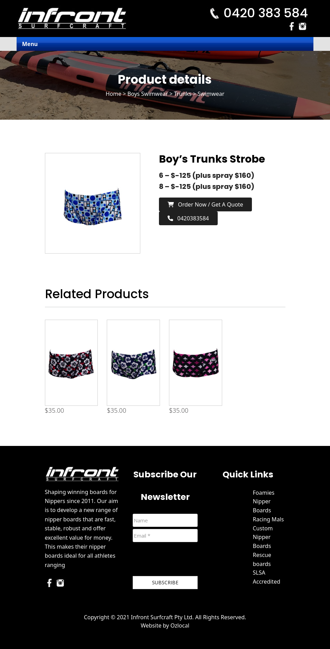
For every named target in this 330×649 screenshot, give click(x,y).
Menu (30, 44)
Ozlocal (179, 625)
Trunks (183, 94)
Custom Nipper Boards (263, 537)
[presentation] (185, 560)
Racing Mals (268, 519)
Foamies (264, 492)
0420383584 (188, 218)
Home (114, 94)
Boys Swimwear (148, 94)
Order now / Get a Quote (205, 204)
